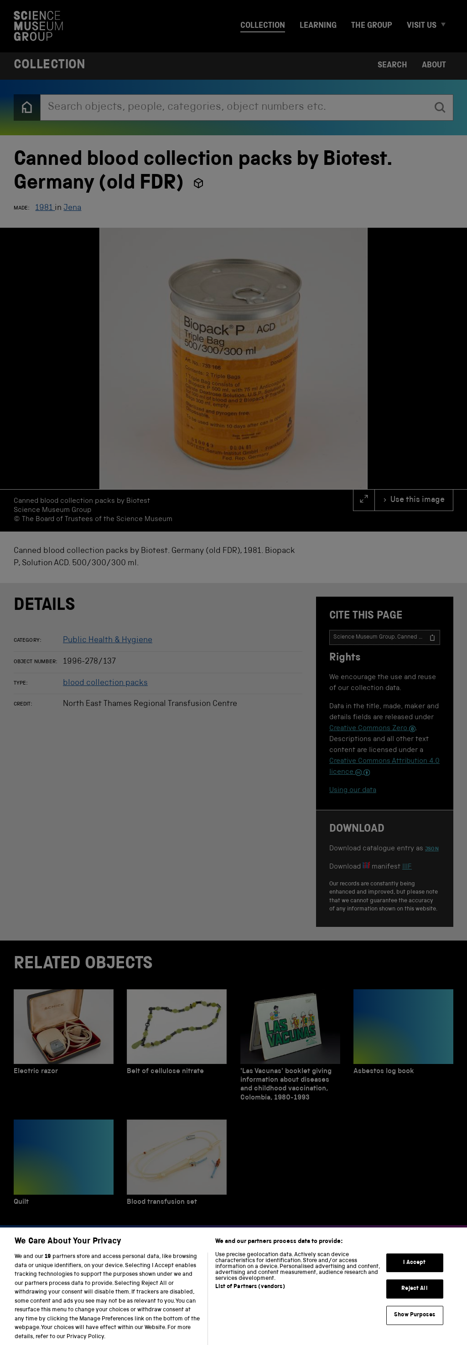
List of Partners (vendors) (250, 1296)
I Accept (414, 1271)
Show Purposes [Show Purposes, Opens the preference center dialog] (414, 1324)
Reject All (414, 1298)
